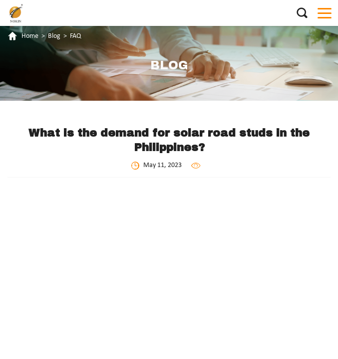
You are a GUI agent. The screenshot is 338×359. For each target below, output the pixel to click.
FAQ (75, 36)
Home (29, 36)
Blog (54, 36)
